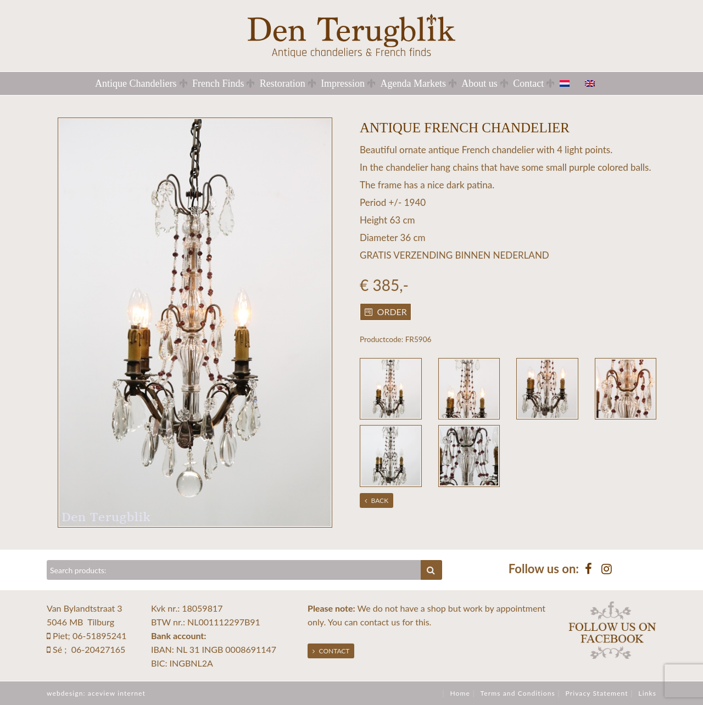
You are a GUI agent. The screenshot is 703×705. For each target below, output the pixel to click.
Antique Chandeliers (135, 83)
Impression (343, 83)
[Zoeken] (234, 570)
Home (460, 693)
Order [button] (386, 311)
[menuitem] (571, 83)
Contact (528, 83)
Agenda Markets (412, 83)
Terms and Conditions (518, 693)
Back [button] (377, 500)
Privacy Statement (596, 693)
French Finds (218, 83)
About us (479, 83)
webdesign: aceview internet (96, 693)
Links (647, 693)
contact (374, 622)
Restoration (282, 83)
